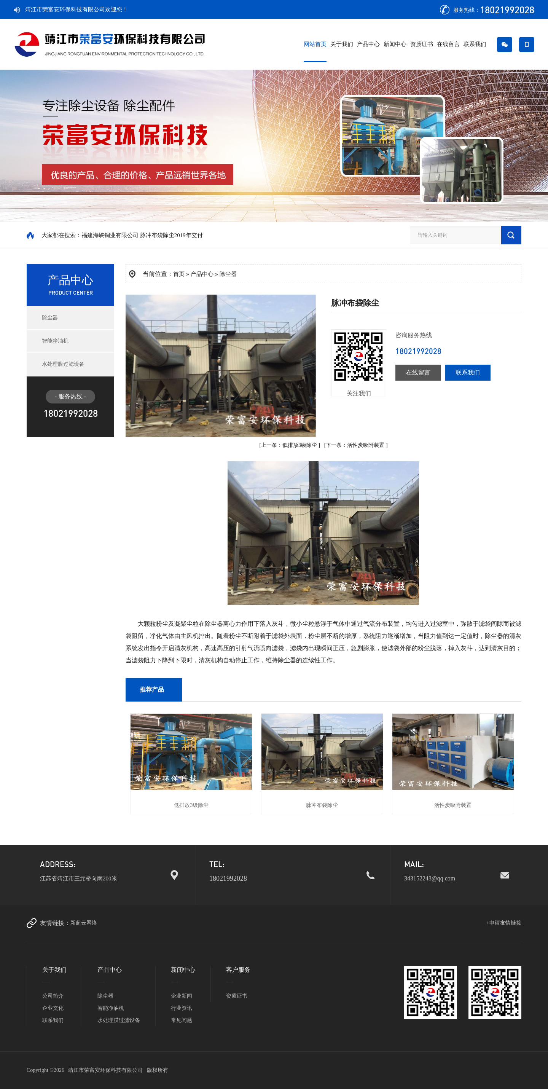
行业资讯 (181, 1008)
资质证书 (421, 44)
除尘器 (50, 317)
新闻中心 (395, 44)
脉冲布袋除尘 (322, 805)
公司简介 (53, 996)
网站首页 (315, 44)
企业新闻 (181, 996)
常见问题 (181, 1020)
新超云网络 (83, 923)
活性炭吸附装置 (365, 445)
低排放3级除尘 (299, 445)
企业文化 (53, 1008)
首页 (179, 274)
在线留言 (448, 44)
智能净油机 (55, 341)
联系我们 (475, 44)
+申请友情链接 (503, 923)
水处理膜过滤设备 (63, 364)
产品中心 (368, 44)
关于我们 (341, 44)
